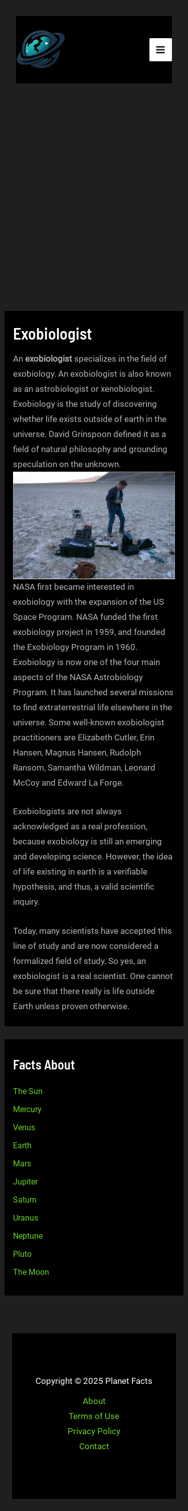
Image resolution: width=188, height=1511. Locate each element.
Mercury (27, 1109)
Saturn (25, 1200)
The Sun (28, 1091)
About (94, 1401)
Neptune (28, 1236)
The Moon (31, 1272)
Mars (22, 1163)
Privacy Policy (94, 1431)
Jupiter (25, 1181)
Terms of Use (94, 1416)
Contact (94, 1446)
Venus (24, 1127)
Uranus (25, 1218)
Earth (22, 1145)
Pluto (22, 1254)
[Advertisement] (94, 198)
